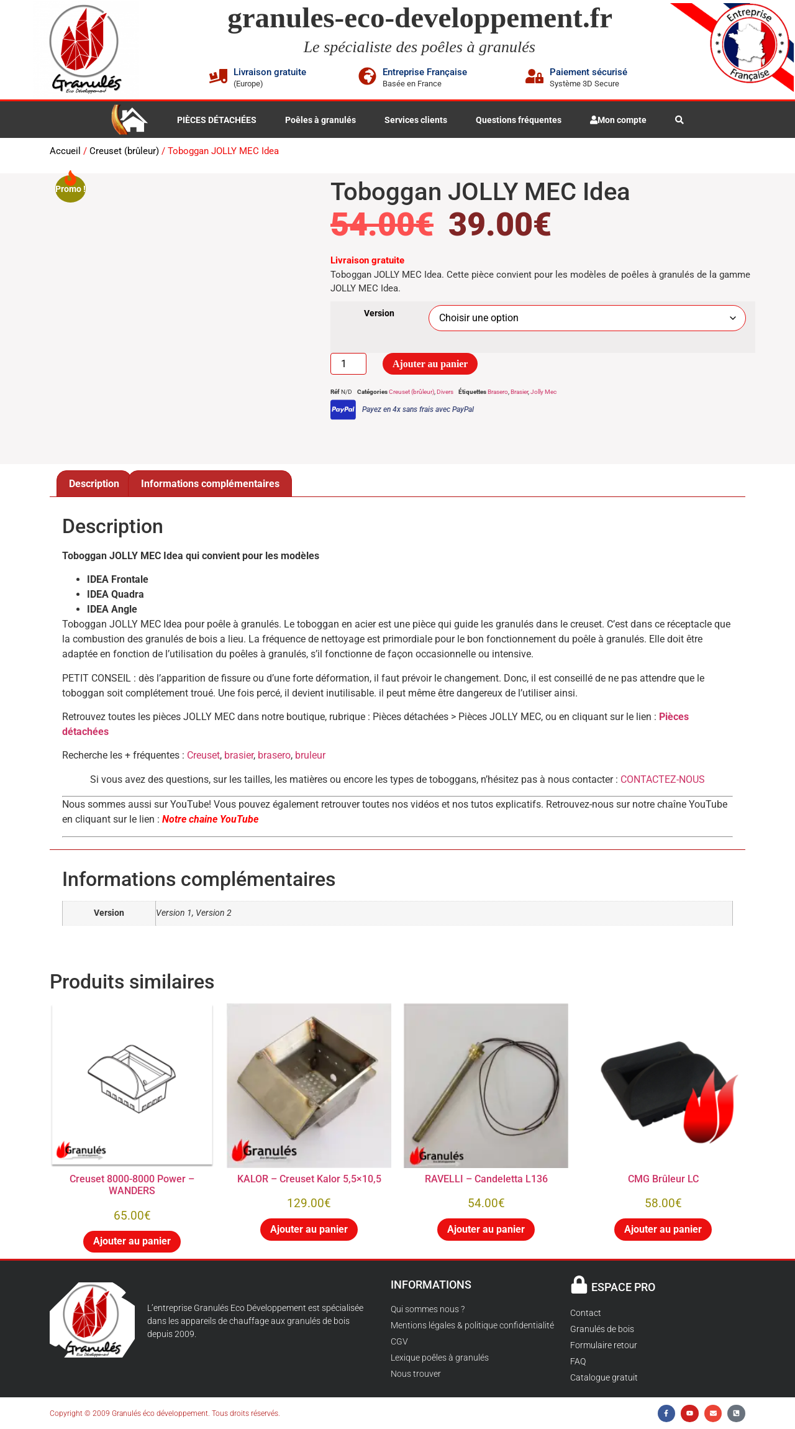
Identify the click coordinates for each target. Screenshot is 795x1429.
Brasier (519, 392)
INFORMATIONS (431, 1284)
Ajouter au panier (430, 363)
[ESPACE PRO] (579, 1285)
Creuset (203, 755)
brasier (238, 755)
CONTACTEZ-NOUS (662, 779)
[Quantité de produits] (348, 364)
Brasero (498, 392)
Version (379, 313)
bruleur (310, 755)
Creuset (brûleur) (124, 151)
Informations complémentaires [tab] (210, 484)
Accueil (65, 151)
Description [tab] (94, 484)
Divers (445, 392)
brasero (274, 755)
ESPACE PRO (623, 1287)
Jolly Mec (543, 392)
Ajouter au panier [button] (132, 1241)
